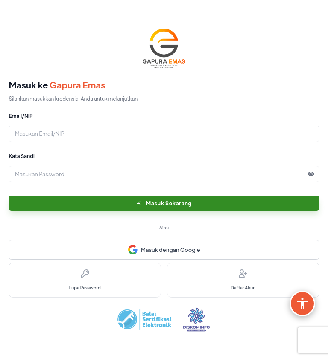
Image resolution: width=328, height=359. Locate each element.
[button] (311, 174)
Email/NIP (20, 116)
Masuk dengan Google (164, 250)
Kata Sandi (22, 156)
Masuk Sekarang (164, 203)
